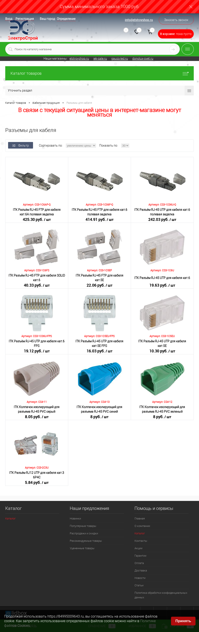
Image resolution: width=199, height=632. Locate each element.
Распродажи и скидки (84, 533)
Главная (139, 518)
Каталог (10, 518)
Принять (183, 621)
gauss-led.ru (119, 58)
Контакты (140, 540)
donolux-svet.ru (142, 58)
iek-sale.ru (100, 58)
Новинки (75, 518)
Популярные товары (83, 526)
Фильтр (20, 145)
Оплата (139, 563)
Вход (8, 19)
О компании (142, 526)
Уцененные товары (82, 548)
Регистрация (25, 19)
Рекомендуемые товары (86, 540)
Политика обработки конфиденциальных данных (160, 595)
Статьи (138, 585)
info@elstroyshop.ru (139, 20)
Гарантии (140, 555)
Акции (138, 548)
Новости (139, 578)
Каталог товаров (99, 73)
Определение (66, 19)
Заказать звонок (176, 20)
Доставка (140, 570)
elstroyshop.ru (79, 58)
